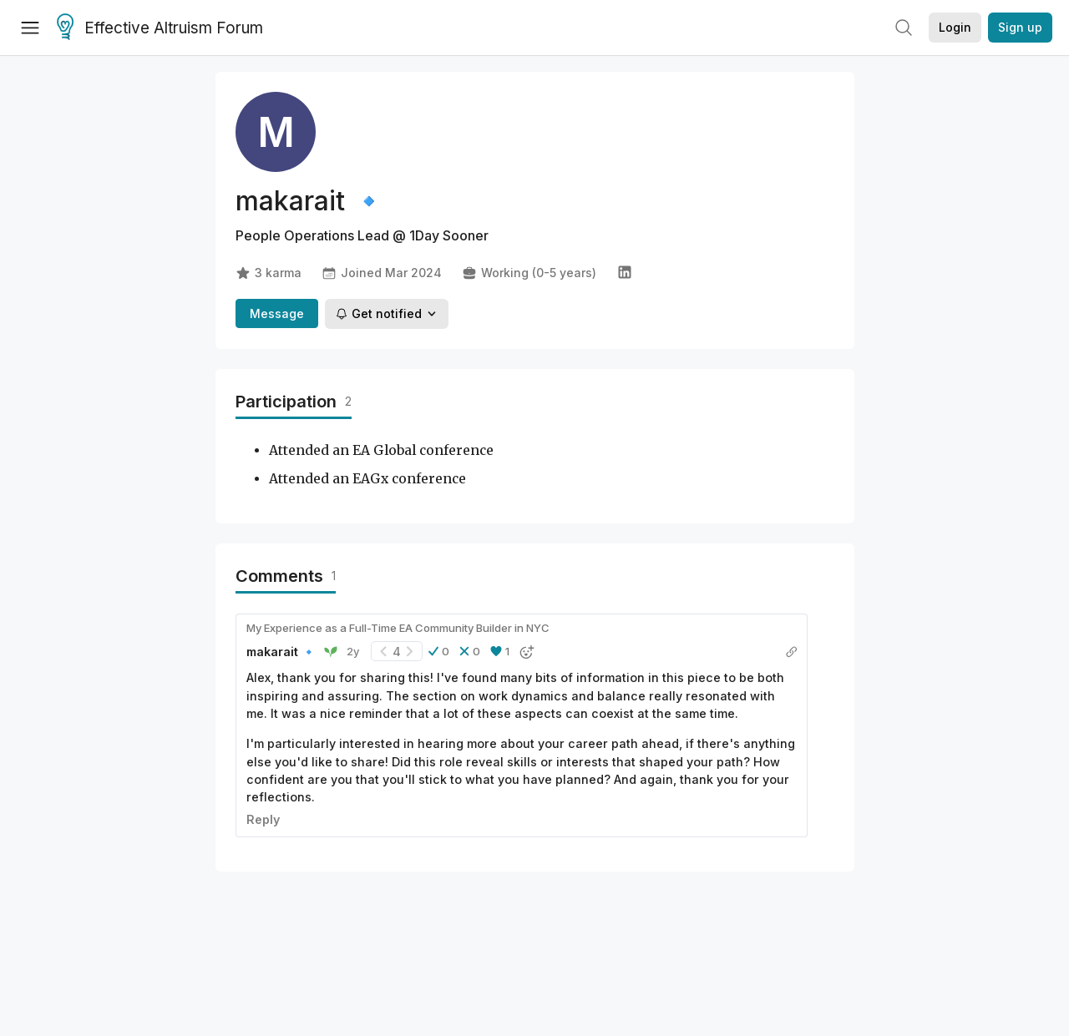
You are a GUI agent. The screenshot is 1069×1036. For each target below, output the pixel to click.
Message (277, 313)
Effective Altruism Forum (160, 28)
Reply (263, 819)
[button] (438, 651)
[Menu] (30, 28)
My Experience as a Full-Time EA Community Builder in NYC (398, 627)
